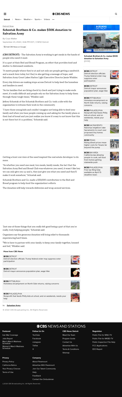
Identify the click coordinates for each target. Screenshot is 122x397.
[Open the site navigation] (23, 14)
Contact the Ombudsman (43, 379)
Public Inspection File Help (103, 342)
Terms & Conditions (71, 349)
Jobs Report (7, 339)
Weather (28, 19)
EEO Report (97, 349)
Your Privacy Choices (11, 369)
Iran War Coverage (10, 335)
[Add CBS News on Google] (15, 47)
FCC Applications (99, 346)
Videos (47, 19)
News (18, 19)
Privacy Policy (8, 362)
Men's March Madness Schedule (11, 342)
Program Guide (69, 339)
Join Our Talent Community (44, 369)
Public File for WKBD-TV (102, 339)
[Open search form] (116, 14)
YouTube (36, 335)
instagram (36, 342)
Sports (38, 19)
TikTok (35, 346)
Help (34, 372)
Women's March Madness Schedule (13, 347)
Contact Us (67, 342)
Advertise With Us (70, 346)
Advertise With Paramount (43, 365)
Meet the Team (69, 335)
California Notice (9, 365)
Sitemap (66, 353)
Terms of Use (7, 372)
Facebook (36, 339)
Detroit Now (8, 26)
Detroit (7, 19)
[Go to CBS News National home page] (61, 14)
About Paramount (39, 362)
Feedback (36, 376)
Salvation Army (14, 305)
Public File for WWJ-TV (102, 335)
